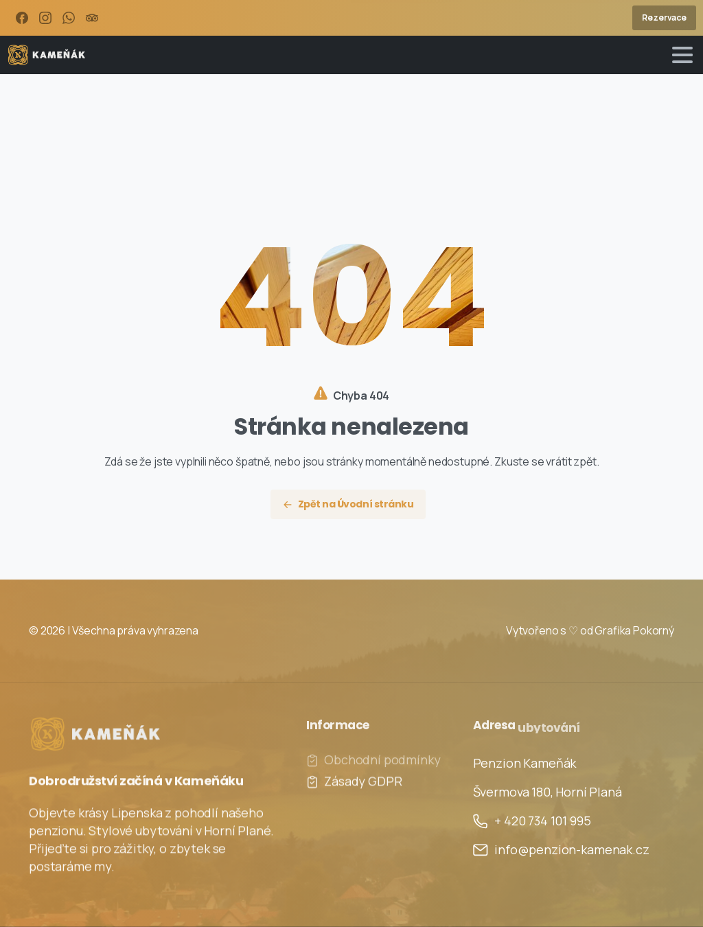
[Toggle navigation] (682, 55)
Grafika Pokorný (634, 630)
